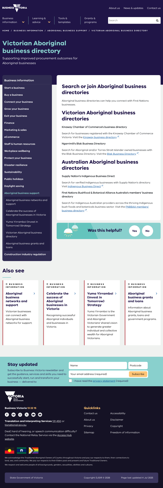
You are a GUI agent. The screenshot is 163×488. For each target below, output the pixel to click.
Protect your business (18, 158)
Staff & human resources (19, 144)
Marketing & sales (15, 130)
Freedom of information (125, 432)
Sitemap (89, 432)
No (147, 231)
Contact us (90, 413)
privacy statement (104, 381)
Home (5, 30)
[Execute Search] (157, 20)
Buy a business (13, 95)
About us (89, 419)
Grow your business (16, 109)
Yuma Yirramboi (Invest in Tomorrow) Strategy (22, 223)
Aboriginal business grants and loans (25, 245)
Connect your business (18, 102)
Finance (9, 123)
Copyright (116, 426)
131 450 (56, 421)
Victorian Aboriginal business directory (24, 234)
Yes (134, 231)
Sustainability (13, 172)
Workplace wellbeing (17, 151)
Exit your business (15, 116)
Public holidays (13, 179)
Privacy (88, 426)
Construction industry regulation (25, 254)
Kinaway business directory (100, 137)
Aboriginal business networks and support (26, 202)
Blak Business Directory (121, 154)
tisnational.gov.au (15, 425)
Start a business (14, 88)
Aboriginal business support (67, 30)
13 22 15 (31, 408)
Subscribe (138, 374)
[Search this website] (131, 20)
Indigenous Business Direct (84, 186)
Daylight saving (14, 186)
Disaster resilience (15, 165)
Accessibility (117, 413)
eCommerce (11, 137)
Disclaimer (116, 419)
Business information (28, 30)
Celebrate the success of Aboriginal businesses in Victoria (26, 213)
